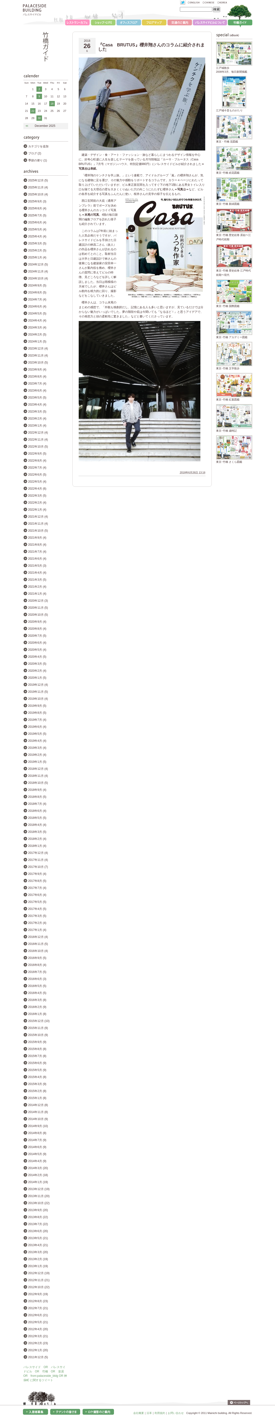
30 (39, 118)
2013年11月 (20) (39, 1196)
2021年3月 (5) (37, 579)
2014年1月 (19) (38, 1182)
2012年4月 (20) (38, 1329)
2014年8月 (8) (37, 1133)
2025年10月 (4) (38, 194)
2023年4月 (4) (37, 404)
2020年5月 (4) (37, 649)
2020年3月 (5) (37, 663)
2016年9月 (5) (37, 958)
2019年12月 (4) (38, 684)
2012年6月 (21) (38, 1315)
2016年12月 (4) (38, 937)
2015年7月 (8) (37, 1056)
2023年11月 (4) (38, 355)
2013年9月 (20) (38, 1210)
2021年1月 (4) (37, 593)
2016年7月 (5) (37, 972)
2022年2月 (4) (37, 502)
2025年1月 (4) (37, 257)
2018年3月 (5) (37, 832)
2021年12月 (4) (38, 516)
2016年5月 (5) (37, 986)
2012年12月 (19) (39, 1273)
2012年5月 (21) (38, 1322)
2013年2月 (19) (38, 1259)
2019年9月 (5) (37, 705)
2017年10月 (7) (38, 867)
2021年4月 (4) (37, 572)
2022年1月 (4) (37, 509)
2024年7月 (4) (37, 299)
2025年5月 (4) (37, 229)
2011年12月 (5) (38, 1357)
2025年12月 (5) (38, 180)
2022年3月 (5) (37, 495)
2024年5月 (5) (37, 313)
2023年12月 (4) (38, 348)
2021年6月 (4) (37, 558)
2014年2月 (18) (38, 1175)
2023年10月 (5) (38, 362)
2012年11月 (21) (39, 1280)
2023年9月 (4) (37, 369)
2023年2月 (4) (37, 418)
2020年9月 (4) (37, 621)
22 (32, 110)
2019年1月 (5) (37, 762)
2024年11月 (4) (38, 271)
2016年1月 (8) (37, 1014)
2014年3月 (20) (38, 1168)
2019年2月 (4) (37, 754)
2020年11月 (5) (38, 607)
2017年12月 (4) (38, 853)
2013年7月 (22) (38, 1224)
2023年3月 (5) (37, 411)
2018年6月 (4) (37, 811)
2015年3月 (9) (37, 1084)
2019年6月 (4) (37, 726)
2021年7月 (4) (37, 551)
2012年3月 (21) (38, 1336)
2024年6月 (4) (37, 306)
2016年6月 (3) (37, 979)
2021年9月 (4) (37, 537)
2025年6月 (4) (37, 222)
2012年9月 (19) (38, 1294)
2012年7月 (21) (38, 1308)
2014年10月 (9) (38, 1119)
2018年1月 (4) (37, 846)
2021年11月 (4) (38, 523)
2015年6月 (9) (37, 1063)
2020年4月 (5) (37, 656)
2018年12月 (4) (38, 769)
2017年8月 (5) (37, 881)
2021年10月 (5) (38, 530)
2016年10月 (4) (38, 951)
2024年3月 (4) (37, 327)
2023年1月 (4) (37, 425)
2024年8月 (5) (37, 292)
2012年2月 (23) (38, 1343)
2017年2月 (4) (37, 923)
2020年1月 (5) (37, 677)
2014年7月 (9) (37, 1140)
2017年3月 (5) (37, 916)
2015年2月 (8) (37, 1091)
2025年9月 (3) (37, 201)
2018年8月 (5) (37, 797)
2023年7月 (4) (37, 383)
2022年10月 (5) (38, 446)
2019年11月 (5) (38, 691)
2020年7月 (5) (37, 635)
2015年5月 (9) (37, 1070)
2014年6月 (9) (37, 1147)
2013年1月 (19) (38, 1266)
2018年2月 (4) (37, 839)
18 (51, 103)
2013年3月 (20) (38, 1252)
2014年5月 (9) (37, 1154)
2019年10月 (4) (38, 698)
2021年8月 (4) (37, 544)
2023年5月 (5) (37, 397)
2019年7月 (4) (37, 719)
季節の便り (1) (37, 160)
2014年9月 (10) (38, 1126)
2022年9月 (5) (37, 453)
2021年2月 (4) (37, 586)
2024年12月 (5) (38, 264)
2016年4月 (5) (37, 993)
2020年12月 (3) (38, 600)
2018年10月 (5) (38, 783)
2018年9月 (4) (37, 790)
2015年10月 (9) (38, 1035)
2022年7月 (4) (37, 467)
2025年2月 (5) (37, 250)
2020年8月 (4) (37, 628)
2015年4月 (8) (37, 1077)
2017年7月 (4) (37, 888)
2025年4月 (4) (37, 236)
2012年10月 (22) (39, 1287)
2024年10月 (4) (38, 278)
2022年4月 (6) (37, 488)
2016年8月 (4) (37, 965)
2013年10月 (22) (39, 1203)
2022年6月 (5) (37, 474)
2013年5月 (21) (38, 1238)
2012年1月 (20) (38, 1350)
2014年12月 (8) (38, 1105)
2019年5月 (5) (37, 733)
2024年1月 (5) (37, 341)
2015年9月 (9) (37, 1042)
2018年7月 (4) (37, 804)
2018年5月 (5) (37, 818)
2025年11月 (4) (38, 187)
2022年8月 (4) (37, 460)
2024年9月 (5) (37, 285)
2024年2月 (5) (37, 334)
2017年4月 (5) (37, 909)
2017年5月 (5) (37, 902)
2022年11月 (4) (38, 439)
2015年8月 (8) (37, 1049)
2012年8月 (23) (38, 1301)
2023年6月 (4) (37, 390)
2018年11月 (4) (38, 776)
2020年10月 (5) (38, 614)
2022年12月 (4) (38, 432)
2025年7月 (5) (37, 215)
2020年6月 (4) (37, 642)
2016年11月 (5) (38, 944)
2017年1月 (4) (37, 930)
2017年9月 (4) (37, 874)
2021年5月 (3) (37, 565)
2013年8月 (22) (38, 1217)
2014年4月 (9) (37, 1161)
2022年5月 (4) (37, 481)
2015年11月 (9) (38, 1028)
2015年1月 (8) (37, 1098)
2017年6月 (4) (37, 895)
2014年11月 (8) (38, 1112)
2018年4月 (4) (37, 825)
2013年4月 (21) (38, 1245)
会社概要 (138, 1413)
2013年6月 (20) (38, 1231)
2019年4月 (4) (37, 740)
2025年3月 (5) (37, 243)
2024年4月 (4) (37, 320)
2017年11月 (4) (38, 860)
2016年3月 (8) (37, 1000)
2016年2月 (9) (37, 1007)
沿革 (149, 1413)
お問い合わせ (176, 1413)
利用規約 (160, 1413)
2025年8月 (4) (37, 208)
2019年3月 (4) (37, 747)
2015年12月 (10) (39, 1021)
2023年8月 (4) (37, 376)
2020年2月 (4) (37, 670)
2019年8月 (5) (37, 712)
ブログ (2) (34, 153)
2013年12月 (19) (39, 1189)
